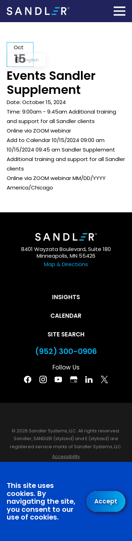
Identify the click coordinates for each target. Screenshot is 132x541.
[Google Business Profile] (73, 379)
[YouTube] (58, 379)
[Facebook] (27, 379)
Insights (66, 297)
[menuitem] (66, 457)
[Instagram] (43, 379)
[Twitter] (104, 379)
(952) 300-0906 (66, 351)
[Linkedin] (89, 379)
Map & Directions (66, 264)
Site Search (66, 334)
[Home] (38, 10)
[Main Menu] (119, 11)
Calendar (65, 315)
